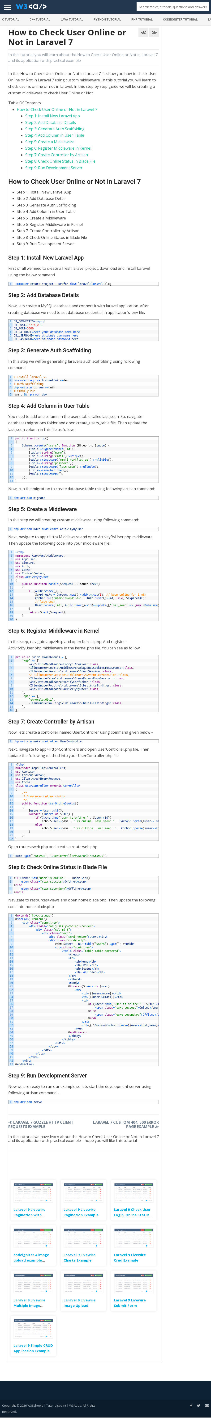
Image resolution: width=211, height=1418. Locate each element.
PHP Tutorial (142, 19)
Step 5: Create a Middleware (49, 141)
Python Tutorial (107, 19)
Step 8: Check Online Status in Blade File (60, 161)
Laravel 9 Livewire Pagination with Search (29, 1215)
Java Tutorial (71, 19)
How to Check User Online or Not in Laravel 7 (57, 109)
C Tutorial (10, 19)
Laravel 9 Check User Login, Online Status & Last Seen (133, 1215)
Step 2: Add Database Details (50, 122)
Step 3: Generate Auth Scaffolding (55, 128)
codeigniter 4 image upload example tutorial (31, 1260)
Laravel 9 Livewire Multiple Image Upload (29, 1305)
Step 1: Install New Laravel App (52, 115)
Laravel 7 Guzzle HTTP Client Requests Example (40, 1124)
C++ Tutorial (40, 19)
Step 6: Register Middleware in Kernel (58, 148)
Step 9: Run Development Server (53, 167)
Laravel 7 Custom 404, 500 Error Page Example (126, 1124)
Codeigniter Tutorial (180, 19)
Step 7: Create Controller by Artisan (56, 154)
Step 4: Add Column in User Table (54, 135)
